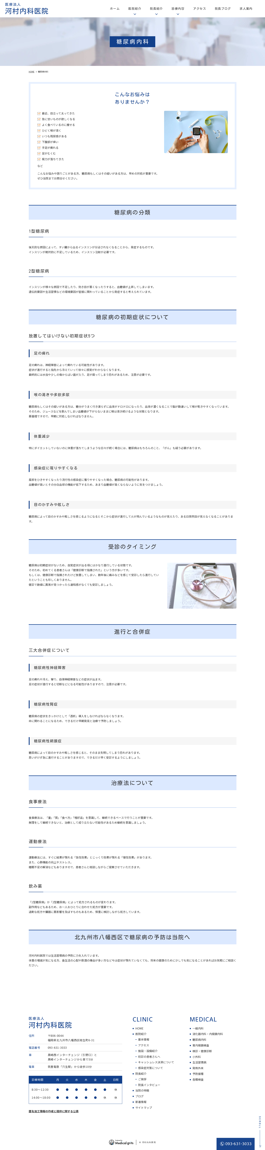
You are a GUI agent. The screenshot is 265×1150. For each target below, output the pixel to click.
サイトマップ (143, 1107)
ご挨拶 (142, 1079)
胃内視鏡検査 (200, 1045)
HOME (139, 1028)
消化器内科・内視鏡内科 (207, 1034)
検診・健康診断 (202, 1051)
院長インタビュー (149, 1085)
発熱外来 (198, 1068)
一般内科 (198, 1028)
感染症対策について (150, 1068)
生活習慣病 (199, 1062)
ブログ (139, 1096)
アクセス (199, 8)
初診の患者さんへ (149, 1056)
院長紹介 (140, 1073)
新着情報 (140, 1102)
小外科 (196, 1057)
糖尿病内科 (199, 1039)
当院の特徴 (142, 1090)
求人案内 (246, 8)
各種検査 (198, 1079)
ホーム (115, 8)
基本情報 (143, 1039)
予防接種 (198, 1074)
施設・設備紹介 (148, 1051)
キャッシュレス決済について (156, 1062)
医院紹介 (140, 1034)
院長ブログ (223, 8)
